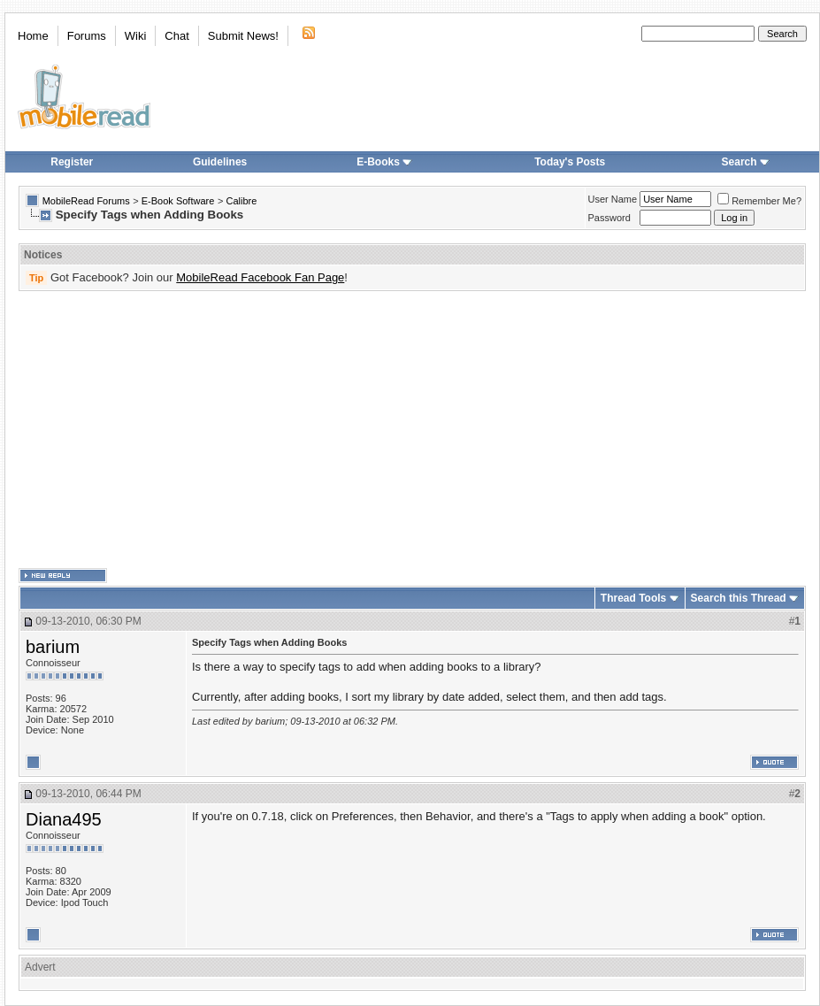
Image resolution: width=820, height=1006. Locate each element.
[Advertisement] (349, 430)
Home (33, 35)
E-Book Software (178, 201)
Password (609, 217)
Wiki (136, 35)
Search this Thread (738, 598)
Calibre (241, 201)
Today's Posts (569, 162)
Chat (176, 35)
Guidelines (220, 162)
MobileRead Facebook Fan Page (260, 277)
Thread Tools (633, 598)
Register (71, 162)
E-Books (384, 162)
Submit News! (243, 35)
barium (53, 647)
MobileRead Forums (86, 201)
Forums (86, 35)
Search (746, 162)
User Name (613, 199)
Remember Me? (759, 201)
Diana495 (64, 819)
